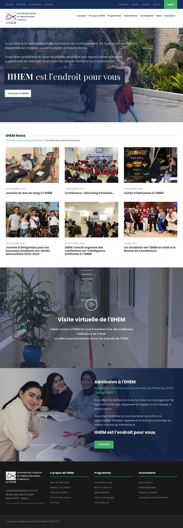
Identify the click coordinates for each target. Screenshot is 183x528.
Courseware (34, 4)
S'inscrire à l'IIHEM (18, 93)
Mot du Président (59, 482)
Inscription (169, 15)
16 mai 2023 (130, 243)
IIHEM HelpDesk (147, 487)
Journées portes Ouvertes (153, 497)
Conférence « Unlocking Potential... (89, 193)
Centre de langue (104, 497)
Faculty (135, 4)
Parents (146, 4)
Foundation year (103, 482)
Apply (170, 4)
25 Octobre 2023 (15, 243)
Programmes (114, 15)
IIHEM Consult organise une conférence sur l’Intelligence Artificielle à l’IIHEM (85, 251)
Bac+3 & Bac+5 (102, 487)
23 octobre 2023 (74, 243)
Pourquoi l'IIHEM (97, 15)
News (159, 15)
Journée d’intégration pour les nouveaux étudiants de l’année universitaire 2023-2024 (28, 251)
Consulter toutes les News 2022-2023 (24, 140)
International (130, 15)
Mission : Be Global (60, 487)
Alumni (156, 4)
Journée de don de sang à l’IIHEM (29, 193)
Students (124, 4)
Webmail (21, 4)
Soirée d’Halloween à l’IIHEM (144, 193)
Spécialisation (102, 492)
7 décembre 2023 (74, 188)
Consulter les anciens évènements (62, 140)
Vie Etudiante (147, 15)
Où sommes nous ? (60, 497)
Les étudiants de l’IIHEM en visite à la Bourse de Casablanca (150, 249)
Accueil (9, 4)
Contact (48, 4)
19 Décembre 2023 (16, 188)
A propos (81, 15)
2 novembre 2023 (133, 188)
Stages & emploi (148, 492)
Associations (146, 482)
